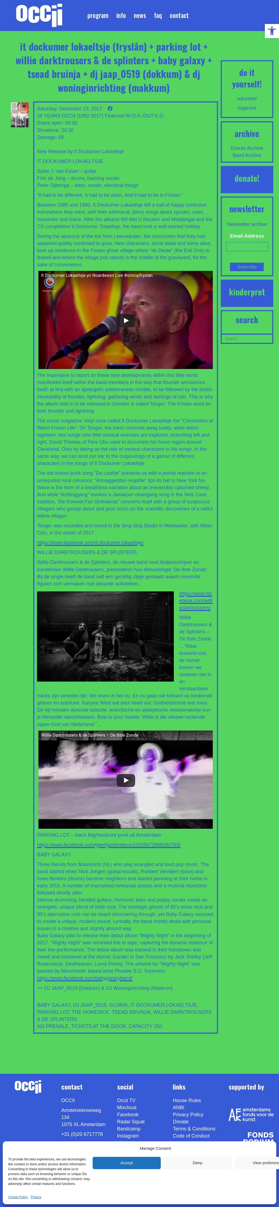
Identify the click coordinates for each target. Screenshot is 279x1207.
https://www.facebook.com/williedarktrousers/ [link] (196, 600)
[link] (272, 31)
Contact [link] (179, 15)
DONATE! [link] (247, 178)
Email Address (247, 236)
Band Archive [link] (246, 155)
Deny (197, 1162)
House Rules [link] (187, 1100)
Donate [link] (181, 1121)
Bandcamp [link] (129, 1129)
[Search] (247, 338)
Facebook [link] (128, 1114)
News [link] (140, 15)
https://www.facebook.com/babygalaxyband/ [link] (84, 978)
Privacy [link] (36, 1197)
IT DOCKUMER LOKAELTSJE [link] (164, 1005)
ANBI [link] (178, 1107)
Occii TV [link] (126, 1100)
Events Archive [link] (247, 148)
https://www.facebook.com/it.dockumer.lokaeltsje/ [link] (90, 542)
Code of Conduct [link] (191, 1136)
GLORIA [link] (118, 1005)
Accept (126, 1162)
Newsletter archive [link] (247, 224)
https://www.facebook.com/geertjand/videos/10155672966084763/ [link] (108, 845)
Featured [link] (115, 116)
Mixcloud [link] (127, 1107)
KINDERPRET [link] (247, 292)
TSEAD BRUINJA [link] (131, 1012)
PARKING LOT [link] (53, 1012)
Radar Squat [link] (131, 1121)
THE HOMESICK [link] (90, 1012)
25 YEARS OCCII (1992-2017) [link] (70, 116)
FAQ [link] (158, 15)
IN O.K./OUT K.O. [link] (145, 116)
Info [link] (121, 15)
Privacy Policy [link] (188, 1114)
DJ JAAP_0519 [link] (89, 1005)
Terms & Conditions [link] (194, 1129)
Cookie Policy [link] (18, 1197)
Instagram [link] (128, 1136)
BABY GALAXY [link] (53, 1005)
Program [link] (97, 15)
